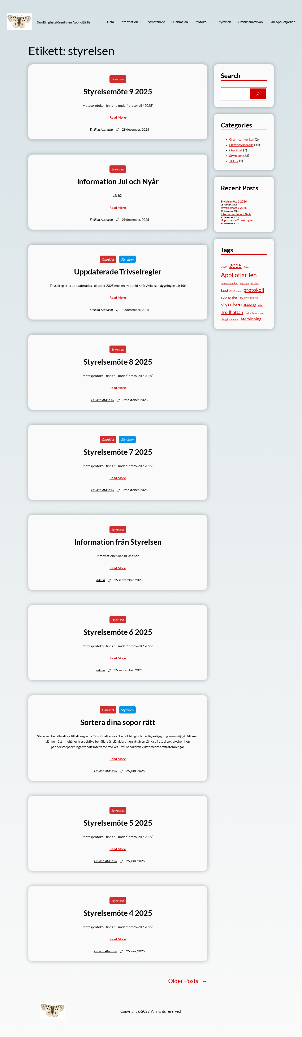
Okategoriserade (241, 145)
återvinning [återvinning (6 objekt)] (251, 318)
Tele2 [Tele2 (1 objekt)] (260, 305)
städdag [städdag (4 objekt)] (249, 305)
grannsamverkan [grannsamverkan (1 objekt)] (229, 283)
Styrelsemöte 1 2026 (234, 201)
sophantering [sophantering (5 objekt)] (232, 297)
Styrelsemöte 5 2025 (117, 822)
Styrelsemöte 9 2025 (117, 91)
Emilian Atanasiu (101, 129)
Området (108, 259)
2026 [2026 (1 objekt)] (246, 266)
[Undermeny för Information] (140, 22)
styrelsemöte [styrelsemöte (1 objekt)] (251, 297)
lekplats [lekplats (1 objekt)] (255, 283)
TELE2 (233, 161)
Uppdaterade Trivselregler (117, 271)
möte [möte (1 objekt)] (239, 291)
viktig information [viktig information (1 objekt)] (230, 319)
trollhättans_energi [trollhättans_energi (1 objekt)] (254, 313)
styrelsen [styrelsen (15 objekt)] (231, 304)
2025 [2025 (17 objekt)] (235, 265)
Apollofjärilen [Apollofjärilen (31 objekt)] (239, 274)
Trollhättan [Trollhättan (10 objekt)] (232, 312)
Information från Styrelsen (117, 541)
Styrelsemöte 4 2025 (117, 912)
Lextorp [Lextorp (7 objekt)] (228, 290)
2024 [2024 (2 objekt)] (224, 266)
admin (100, 580)
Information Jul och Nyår (118, 181)
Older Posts (187, 981)
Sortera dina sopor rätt (117, 722)
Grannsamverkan (241, 139)
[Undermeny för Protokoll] (210, 22)
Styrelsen (118, 79)
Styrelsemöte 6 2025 (117, 632)
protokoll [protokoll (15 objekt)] (253, 290)
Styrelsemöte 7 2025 (117, 451)
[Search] (258, 93)
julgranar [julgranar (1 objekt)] (244, 283)
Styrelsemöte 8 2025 (117, 361)
